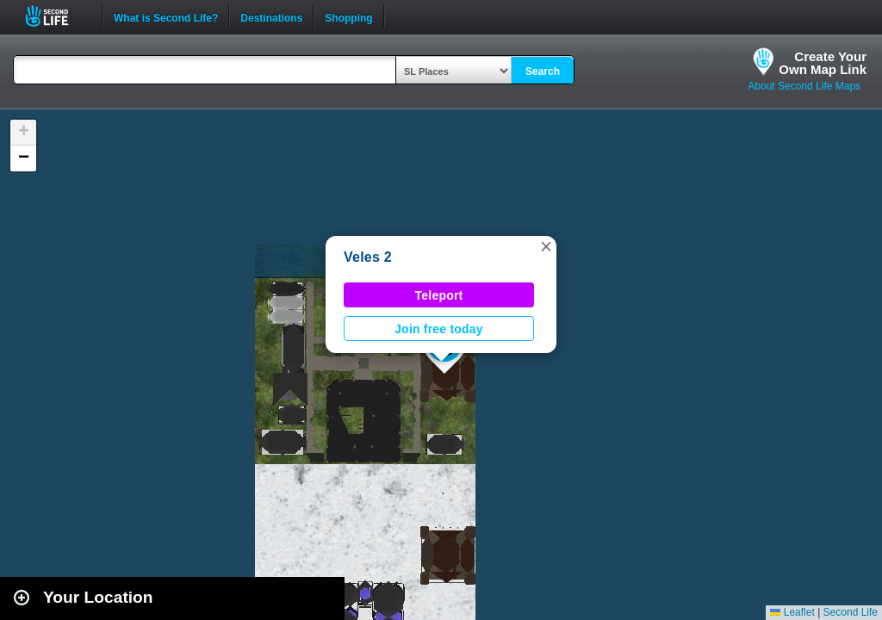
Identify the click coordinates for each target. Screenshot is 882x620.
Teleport (439, 295)
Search (542, 71)
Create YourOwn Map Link (822, 63)
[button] (546, 246)
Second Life (56, 16)
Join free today (438, 329)
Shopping (348, 16)
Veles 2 (368, 257)
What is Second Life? (166, 16)
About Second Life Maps (804, 86)
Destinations (271, 16)
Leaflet (792, 612)
